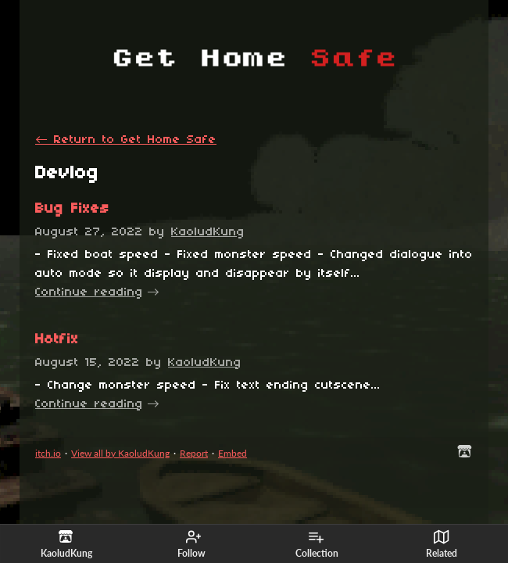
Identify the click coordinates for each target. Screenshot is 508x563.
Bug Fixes (72, 209)
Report (194, 453)
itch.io (48, 453)
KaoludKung (208, 232)
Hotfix (57, 339)
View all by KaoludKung (120, 453)
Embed (232, 453)
